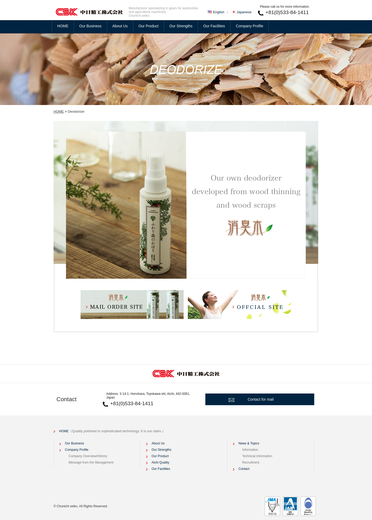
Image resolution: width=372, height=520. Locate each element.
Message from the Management (91, 462)
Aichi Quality (160, 462)
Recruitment (250, 462)
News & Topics (248, 443)
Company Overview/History (88, 456)
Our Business (90, 26)
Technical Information (257, 456)
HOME (62, 26)
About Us (120, 26)
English (218, 12)
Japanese (244, 12)
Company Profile (249, 26)
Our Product (148, 26)
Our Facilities (214, 26)
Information (250, 450)
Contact (66, 399)
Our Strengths (180, 26)
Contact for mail (261, 399)
